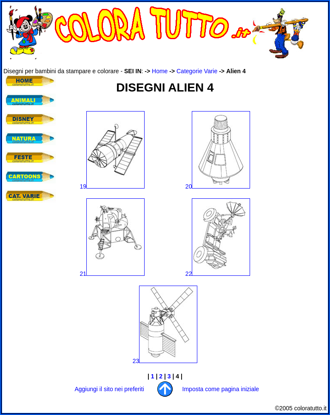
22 (217, 273)
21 (112, 273)
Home (160, 71)
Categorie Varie (196, 71)
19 (112, 186)
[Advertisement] (158, 63)
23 (165, 361)
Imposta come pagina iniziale (220, 389)
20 (217, 186)
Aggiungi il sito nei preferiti (109, 389)
